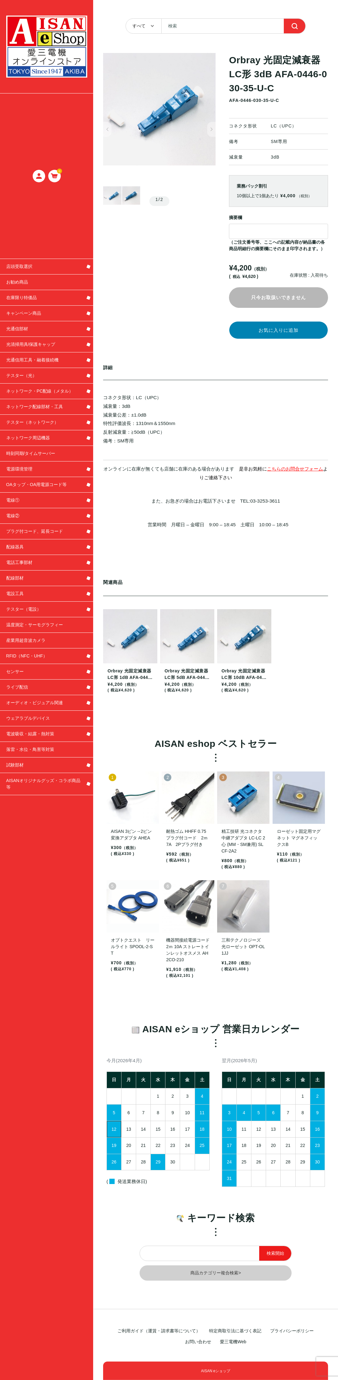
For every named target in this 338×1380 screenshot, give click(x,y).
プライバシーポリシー (292, 1330)
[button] (107, 129)
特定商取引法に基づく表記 (235, 1330)
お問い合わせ (198, 1341)
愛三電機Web (233, 1341)
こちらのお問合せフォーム (295, 471)
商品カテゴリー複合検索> (215, 1275)
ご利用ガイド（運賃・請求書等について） (158, 1330)
